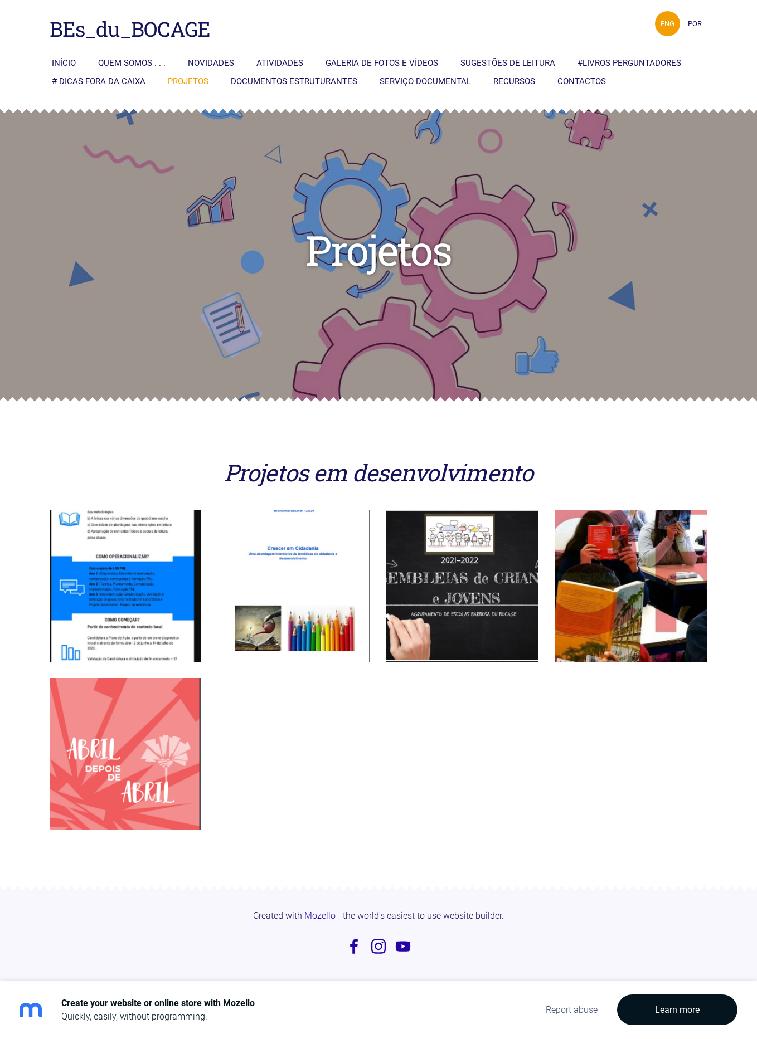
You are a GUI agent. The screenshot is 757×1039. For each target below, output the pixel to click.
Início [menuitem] (64, 63)
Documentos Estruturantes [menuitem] (294, 81)
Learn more (677, 1009)
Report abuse (572, 1009)
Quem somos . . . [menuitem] (132, 63)
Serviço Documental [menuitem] (425, 81)
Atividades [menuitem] (279, 63)
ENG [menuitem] (667, 23)
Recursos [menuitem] (514, 81)
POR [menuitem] (695, 23)
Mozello (320, 915)
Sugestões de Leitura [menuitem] (507, 63)
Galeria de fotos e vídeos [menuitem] (382, 63)
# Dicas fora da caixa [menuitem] (98, 81)
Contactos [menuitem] (581, 81)
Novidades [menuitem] (211, 63)
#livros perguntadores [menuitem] (629, 63)
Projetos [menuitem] (188, 81)
